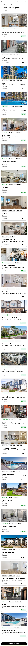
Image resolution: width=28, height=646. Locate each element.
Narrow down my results (14, 643)
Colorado (3, 5)
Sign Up (24, 1)
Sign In (18, 1)
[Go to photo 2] (13, 25)
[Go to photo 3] (14, 25)
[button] (14, 25)
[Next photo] (23, 20)
